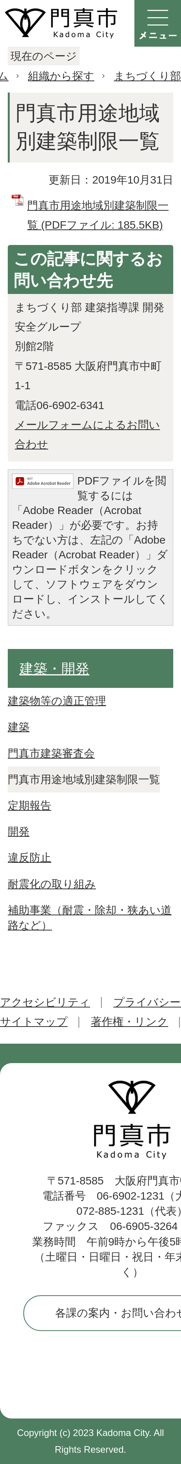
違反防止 (29, 858)
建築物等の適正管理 (57, 701)
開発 (19, 832)
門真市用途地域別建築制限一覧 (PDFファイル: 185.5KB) (98, 215)
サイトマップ (34, 1022)
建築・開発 (54, 669)
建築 (19, 727)
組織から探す (61, 76)
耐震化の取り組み (52, 884)
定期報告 (29, 805)
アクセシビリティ (45, 1002)
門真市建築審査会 (51, 753)
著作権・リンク (129, 1022)
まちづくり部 (147, 76)
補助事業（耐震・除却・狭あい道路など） (90, 917)
